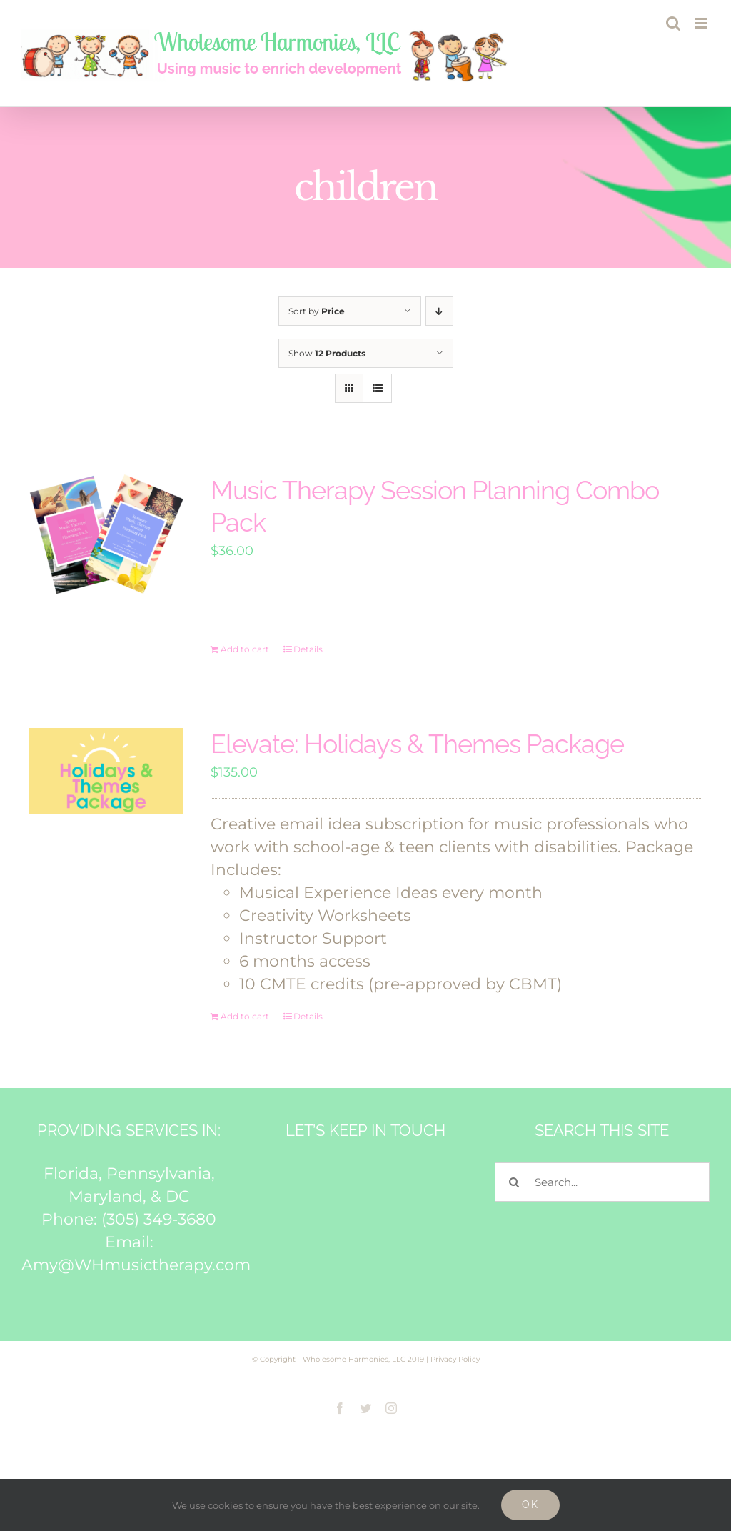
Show (327, 353)
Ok (530, 1504)
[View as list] (377, 388)
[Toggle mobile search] (673, 23)
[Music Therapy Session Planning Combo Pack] (106, 534)
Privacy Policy (455, 1359)
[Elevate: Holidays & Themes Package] (106, 771)
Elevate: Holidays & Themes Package (417, 744)
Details (308, 649)
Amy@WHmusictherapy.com (136, 1265)
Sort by (316, 311)
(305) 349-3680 (158, 1219)
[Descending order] (439, 311)
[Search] (514, 1182)
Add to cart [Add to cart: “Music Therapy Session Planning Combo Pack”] (245, 649)
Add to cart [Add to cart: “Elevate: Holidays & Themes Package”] (245, 1016)
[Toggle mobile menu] (702, 23)
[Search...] (602, 1182)
